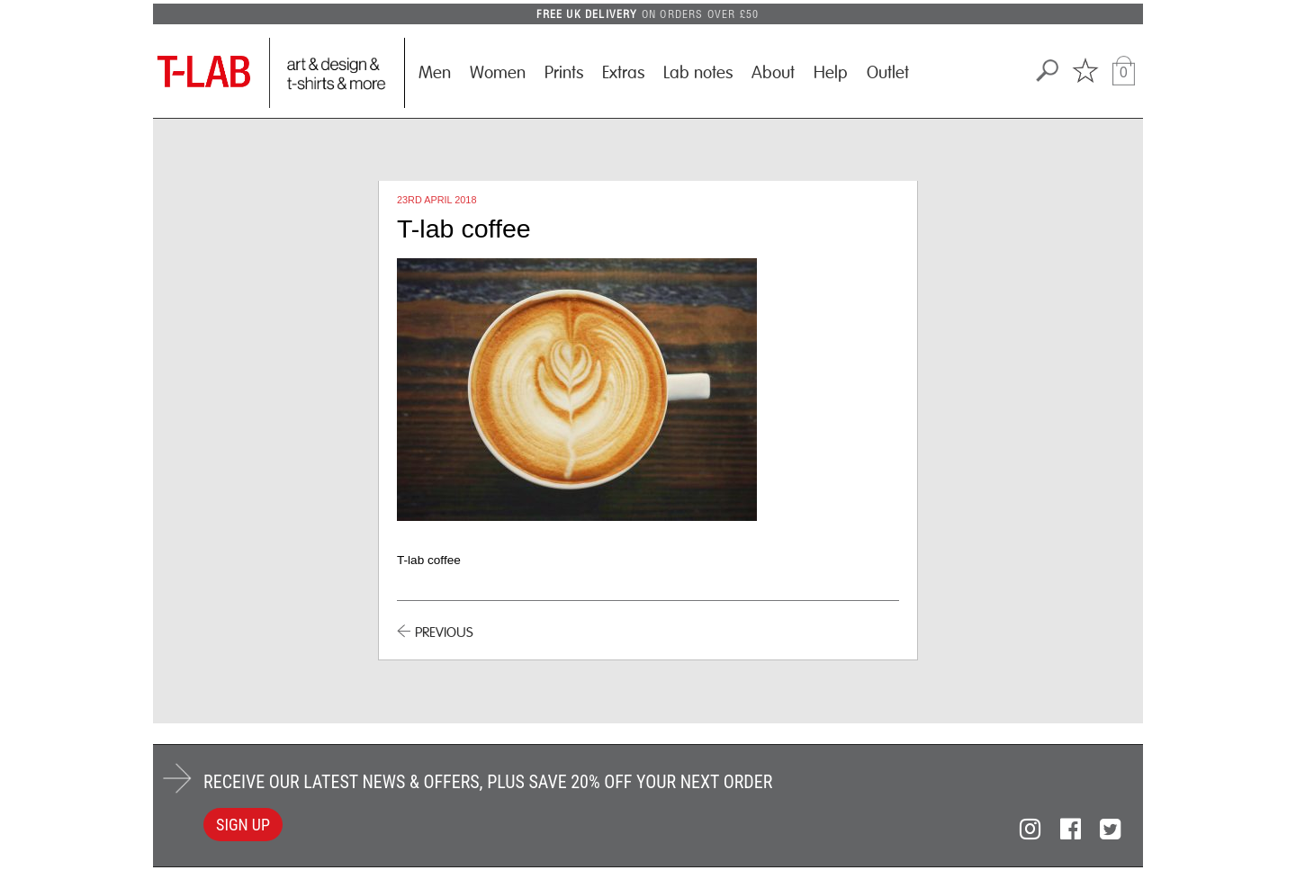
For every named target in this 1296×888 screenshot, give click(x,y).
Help (831, 73)
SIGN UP (243, 824)
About (773, 73)
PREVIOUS (444, 632)
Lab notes (698, 73)
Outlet (888, 73)
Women (498, 73)
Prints (563, 73)
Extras (623, 73)
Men (434, 73)
